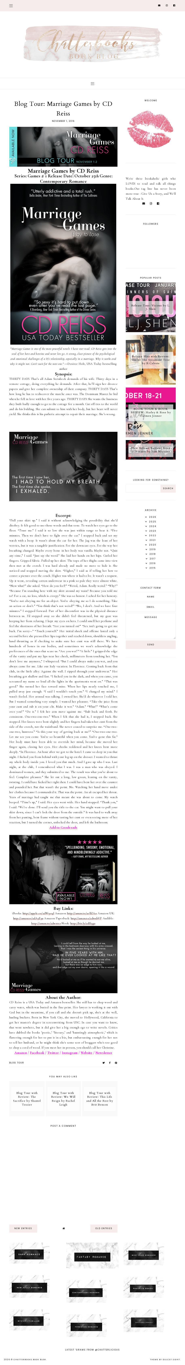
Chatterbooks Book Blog (30, 1359)
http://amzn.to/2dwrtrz (46, 923)
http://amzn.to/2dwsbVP (86, 918)
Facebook (37, 1053)
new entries (23, 1228)
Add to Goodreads (63, 827)
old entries (103, 1228)
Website (86, 1053)
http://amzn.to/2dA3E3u (28, 918)
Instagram (70, 1053)
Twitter (53, 1053)
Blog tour (16, 1062)
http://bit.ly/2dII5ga (82, 923)
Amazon (20, 1053)
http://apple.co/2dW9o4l (38, 913)
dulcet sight (171, 1359)
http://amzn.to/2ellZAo (82, 913)
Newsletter (103, 1053)
